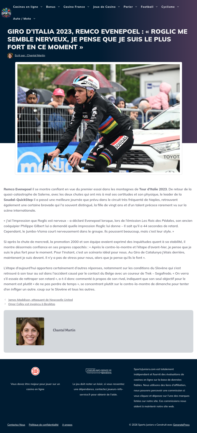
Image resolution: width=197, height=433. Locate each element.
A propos (67, 424)
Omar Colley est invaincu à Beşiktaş (31, 304)
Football (150, 7)
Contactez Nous (16, 424)
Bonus (54, 7)
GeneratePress (181, 424)
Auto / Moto (25, 19)
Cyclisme (171, 7)
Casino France (78, 7)
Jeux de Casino (107, 7)
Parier (131, 7)
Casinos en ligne (28, 7)
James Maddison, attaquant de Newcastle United (40, 300)
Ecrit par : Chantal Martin (30, 55)
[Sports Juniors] (6, 12)
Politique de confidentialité (44, 424)
